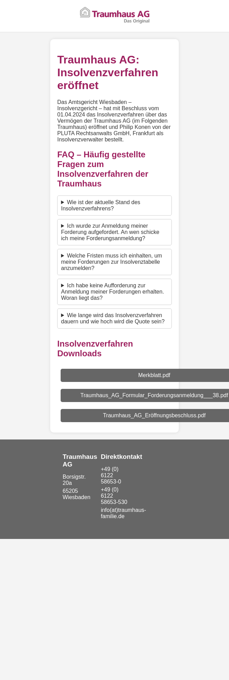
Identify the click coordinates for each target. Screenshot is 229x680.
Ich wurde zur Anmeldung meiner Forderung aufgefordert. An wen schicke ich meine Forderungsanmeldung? (110, 232)
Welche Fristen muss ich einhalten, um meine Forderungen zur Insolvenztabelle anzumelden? (111, 262)
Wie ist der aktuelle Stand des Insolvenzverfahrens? (100, 205)
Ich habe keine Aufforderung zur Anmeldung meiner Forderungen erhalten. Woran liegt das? (112, 291)
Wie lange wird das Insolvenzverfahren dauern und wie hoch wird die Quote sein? (113, 318)
